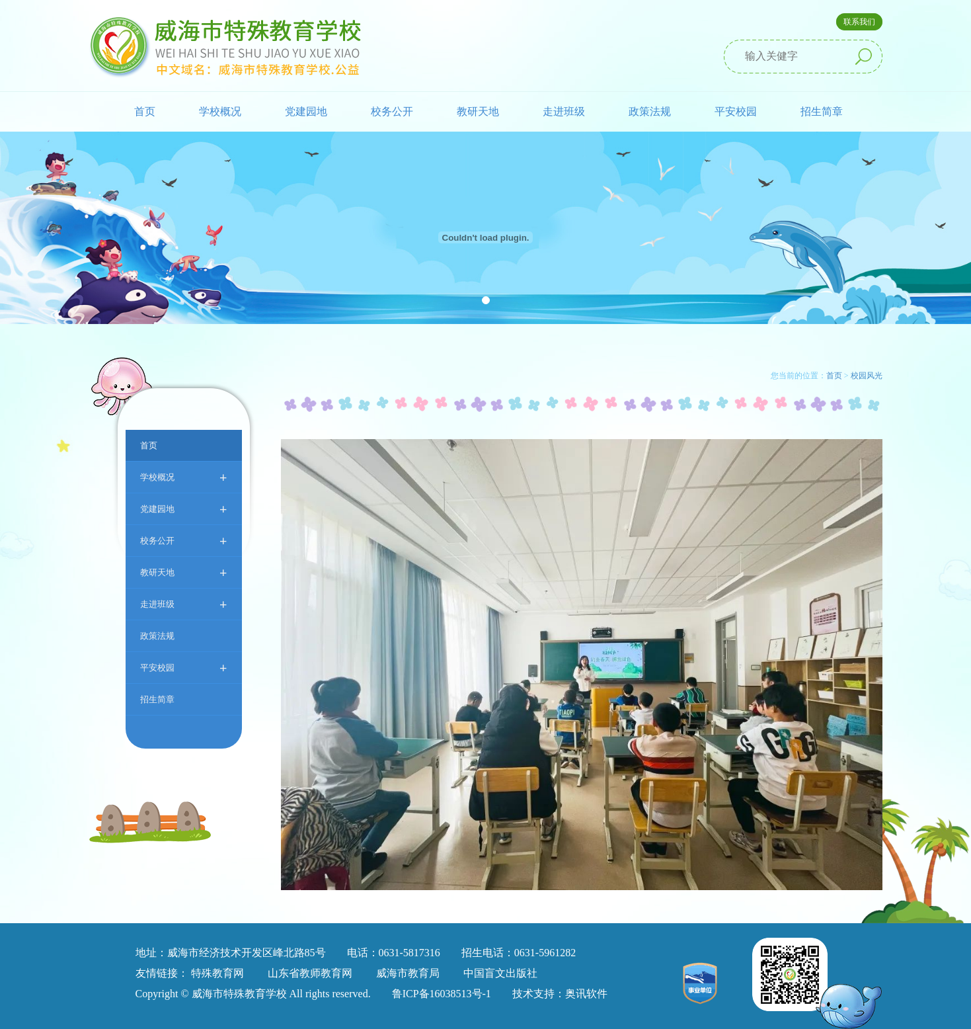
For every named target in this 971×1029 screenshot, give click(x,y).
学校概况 (183, 477)
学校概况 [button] (220, 111)
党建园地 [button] (306, 111)
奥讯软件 (586, 993)
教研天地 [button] (478, 111)
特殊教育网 (217, 973)
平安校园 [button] (736, 111)
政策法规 (650, 111)
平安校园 (183, 668)
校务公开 (183, 541)
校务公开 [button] (392, 111)
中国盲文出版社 (500, 973)
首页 (144, 111)
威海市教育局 (408, 973)
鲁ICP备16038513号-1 (441, 993)
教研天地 (183, 572)
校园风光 (866, 375)
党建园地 (183, 509)
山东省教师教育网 (310, 973)
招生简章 (821, 111)
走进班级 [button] (564, 111)
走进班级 (183, 604)
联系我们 (859, 21)
